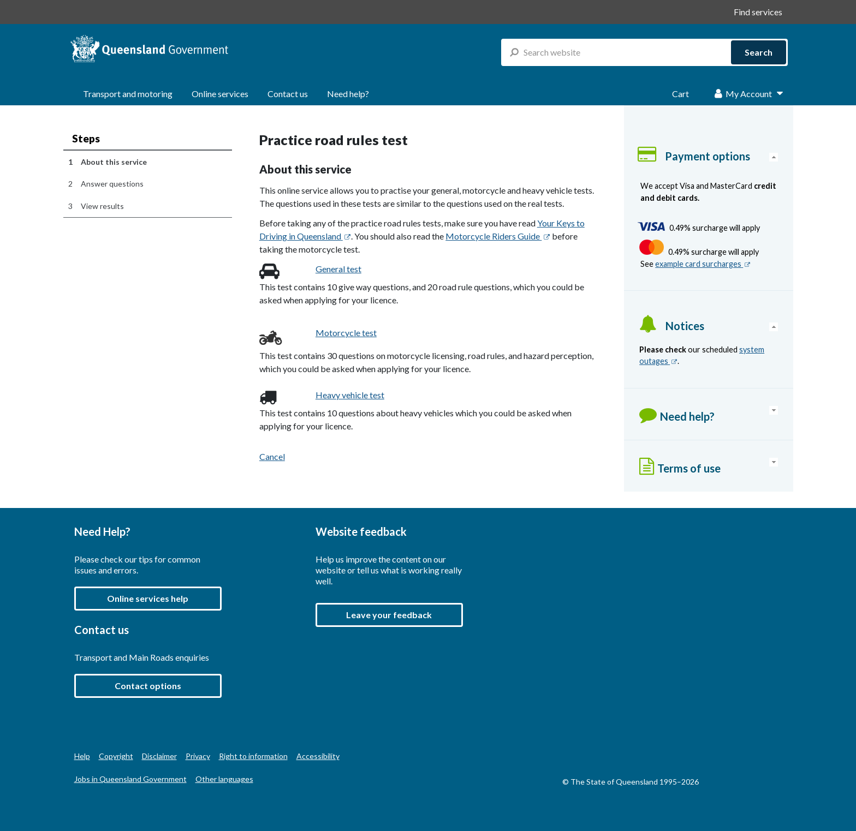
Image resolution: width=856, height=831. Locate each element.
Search (758, 52)
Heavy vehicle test (350, 395)
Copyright (116, 756)
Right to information (253, 756)
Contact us (288, 93)
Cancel (272, 456)
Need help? (348, 93)
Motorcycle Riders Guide (497, 236)
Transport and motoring (128, 93)
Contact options (148, 685)
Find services (758, 12)
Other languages (224, 779)
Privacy (198, 756)
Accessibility (318, 756)
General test (338, 269)
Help (82, 756)
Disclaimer (159, 756)
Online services (220, 93)
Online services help (147, 598)
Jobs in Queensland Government (130, 779)
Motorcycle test (346, 332)
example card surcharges (703, 263)
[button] (389, 615)
